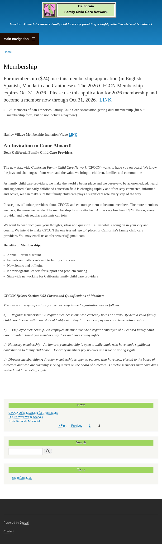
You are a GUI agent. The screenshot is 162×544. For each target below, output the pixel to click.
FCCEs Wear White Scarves (26, 417)
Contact (9, 531)
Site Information (22, 477)
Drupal (24, 522)
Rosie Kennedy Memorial (24, 421)
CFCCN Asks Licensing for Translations (33, 412)
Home (8, 52)
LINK (106, 100)
